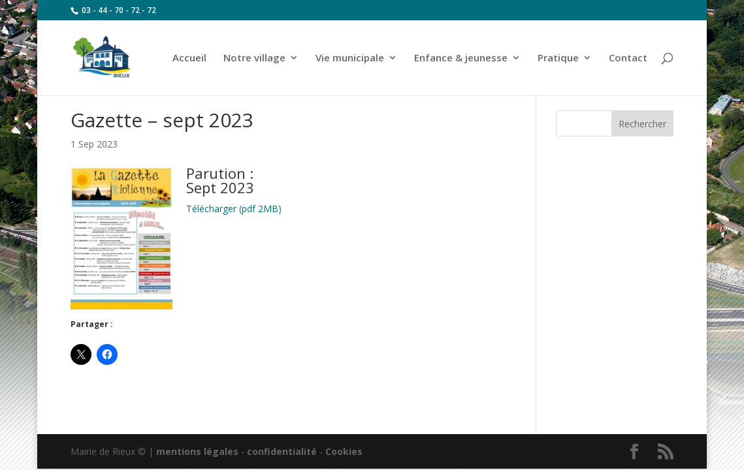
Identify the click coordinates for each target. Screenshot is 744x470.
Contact (628, 58)
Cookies (344, 451)
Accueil (189, 58)
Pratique (558, 58)
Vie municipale (349, 58)
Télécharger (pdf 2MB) (234, 208)
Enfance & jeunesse (461, 58)
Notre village (254, 58)
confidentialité (282, 451)
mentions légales (197, 451)
